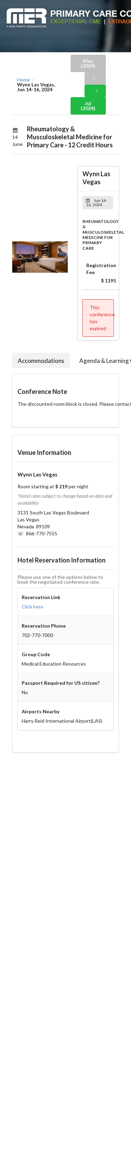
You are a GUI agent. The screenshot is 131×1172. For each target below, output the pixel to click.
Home (23, 79)
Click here (32, 607)
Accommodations (41, 360)
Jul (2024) (88, 105)
